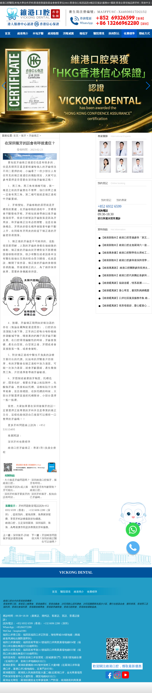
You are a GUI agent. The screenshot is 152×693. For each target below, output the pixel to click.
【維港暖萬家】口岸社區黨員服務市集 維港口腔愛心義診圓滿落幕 (125, 266)
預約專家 (121, 168)
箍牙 (23, 104)
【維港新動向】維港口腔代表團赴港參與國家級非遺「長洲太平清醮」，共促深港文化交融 (125, 243)
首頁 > (17, 104)
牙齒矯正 (34, 104)
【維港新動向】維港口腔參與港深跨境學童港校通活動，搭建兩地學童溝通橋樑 (125, 228)
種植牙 (84, 33)
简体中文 (146, 2)
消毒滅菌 (68, 33)
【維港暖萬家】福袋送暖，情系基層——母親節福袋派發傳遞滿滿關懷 (125, 251)
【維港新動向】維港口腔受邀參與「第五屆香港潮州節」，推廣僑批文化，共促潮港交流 (125, 206)
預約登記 (106, 168)
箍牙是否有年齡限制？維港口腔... (43, 457)
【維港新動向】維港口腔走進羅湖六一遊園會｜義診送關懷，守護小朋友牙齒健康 (125, 213)
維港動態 (53, 33)
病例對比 (114, 33)
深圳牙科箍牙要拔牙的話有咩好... (16, 464)
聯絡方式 (144, 33)
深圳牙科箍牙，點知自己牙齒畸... (43, 464)
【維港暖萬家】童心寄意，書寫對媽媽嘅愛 (125, 258)
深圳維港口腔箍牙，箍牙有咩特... (43, 450)
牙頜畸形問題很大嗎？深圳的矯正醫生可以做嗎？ (44, 506)
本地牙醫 (38, 33)
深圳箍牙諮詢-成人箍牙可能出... (15, 457)
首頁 (7, 33)
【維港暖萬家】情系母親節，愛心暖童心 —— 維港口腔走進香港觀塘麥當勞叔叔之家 (125, 274)
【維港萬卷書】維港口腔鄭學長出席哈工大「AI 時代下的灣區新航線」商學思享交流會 (125, 221)
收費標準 (129, 33)
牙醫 (11, 364)
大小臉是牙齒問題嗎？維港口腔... (16, 450)
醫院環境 (98, 33)
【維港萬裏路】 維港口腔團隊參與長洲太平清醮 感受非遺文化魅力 (125, 236)
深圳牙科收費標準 (19, 410)
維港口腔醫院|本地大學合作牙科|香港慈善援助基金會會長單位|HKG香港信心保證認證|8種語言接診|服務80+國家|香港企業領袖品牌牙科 (69, 2)
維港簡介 (22, 33)
